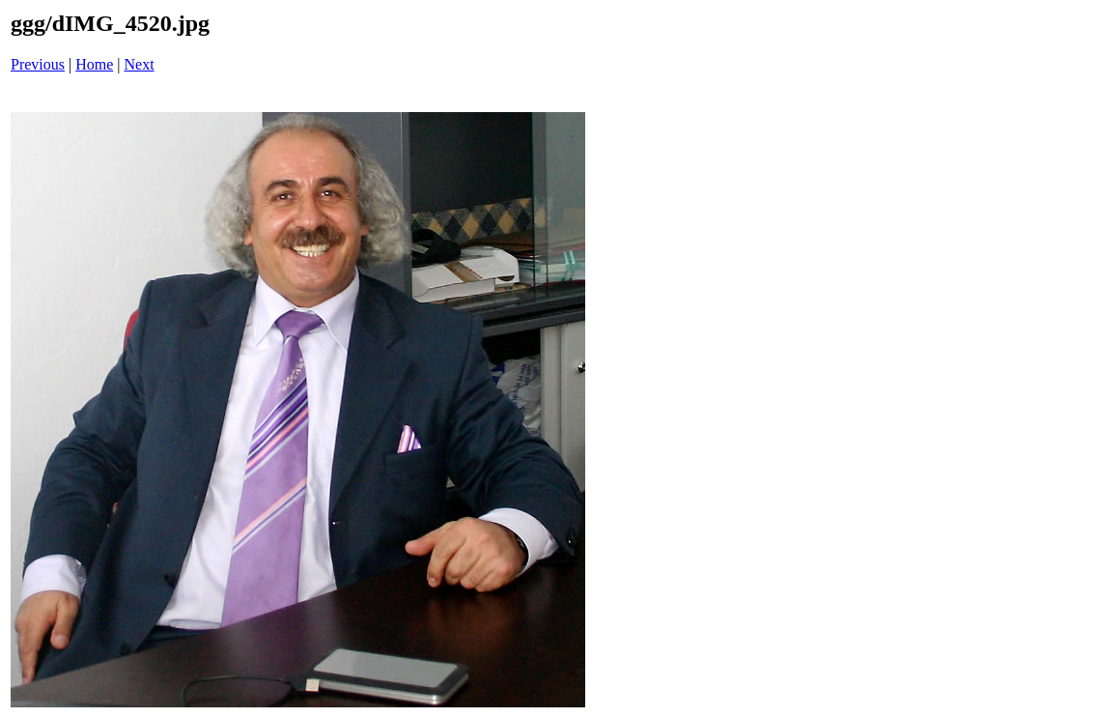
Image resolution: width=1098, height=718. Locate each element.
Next (140, 64)
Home (94, 64)
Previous (38, 64)
